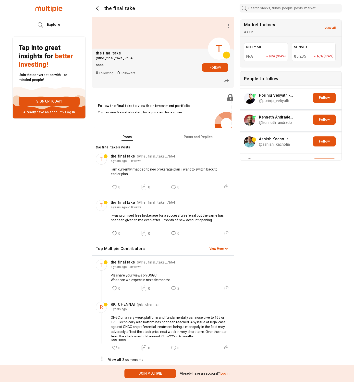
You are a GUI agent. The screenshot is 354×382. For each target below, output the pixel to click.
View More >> (218, 248)
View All (330, 28)
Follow (215, 67)
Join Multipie (150, 373)
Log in (69, 112)
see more (118, 340)
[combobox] (291, 8)
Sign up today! (49, 101)
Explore (49, 25)
